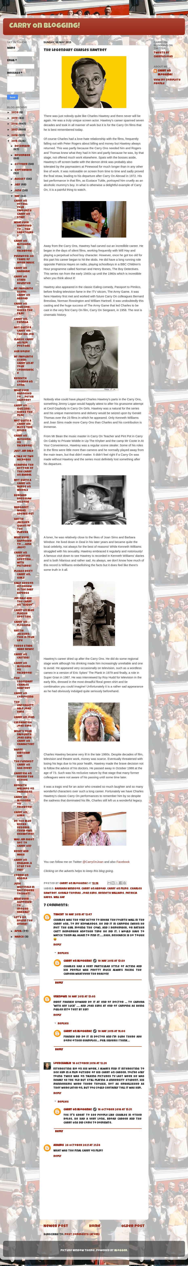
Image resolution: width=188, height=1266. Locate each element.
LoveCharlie (62, 1063)
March (19, 937)
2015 (14, 141)
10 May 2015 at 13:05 (81, 997)
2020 (15, 112)
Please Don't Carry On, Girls (23, 574)
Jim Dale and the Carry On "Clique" (23, 601)
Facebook (123, 861)
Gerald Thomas (69, 893)
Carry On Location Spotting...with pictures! (23, 560)
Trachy (58, 915)
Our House (22, 351)
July (18, 185)
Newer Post (55, 1226)
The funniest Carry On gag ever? (24, 765)
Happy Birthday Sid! (22, 753)
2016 (14, 135)
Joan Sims (89, 893)
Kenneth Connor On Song (23, 382)
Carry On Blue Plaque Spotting (24, 613)
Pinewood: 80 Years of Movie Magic (24, 259)
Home (94, 1226)
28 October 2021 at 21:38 (82, 1145)
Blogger (120, 1250)
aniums (58, 1145)
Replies (63, 953)
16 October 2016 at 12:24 (89, 1063)
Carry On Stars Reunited (22, 280)
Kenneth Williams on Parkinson (24, 789)
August (20, 179)
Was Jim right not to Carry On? (24, 843)
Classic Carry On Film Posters (24, 343)
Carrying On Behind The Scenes (23, 777)
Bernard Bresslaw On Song (22, 498)
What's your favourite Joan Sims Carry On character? (24, 738)
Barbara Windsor (67, 889)
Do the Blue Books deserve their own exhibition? (24, 828)
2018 (14, 124)
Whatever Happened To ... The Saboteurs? (23, 229)
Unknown (60, 997)
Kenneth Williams (111, 893)
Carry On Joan (24, 717)
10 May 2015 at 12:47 (78, 915)
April (18, 931)
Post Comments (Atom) (81, 1234)
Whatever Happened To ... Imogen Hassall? (23, 906)
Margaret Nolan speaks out (24, 510)
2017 (14, 130)
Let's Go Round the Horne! (23, 920)
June (18, 191)
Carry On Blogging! (44, 26)
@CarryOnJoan (92, 861)
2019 (14, 118)
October (21, 164)
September (23, 170)
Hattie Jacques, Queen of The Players (22, 526)
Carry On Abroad (93, 889)
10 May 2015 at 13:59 (111, 961)
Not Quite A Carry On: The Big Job (24, 331)
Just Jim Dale (23, 451)
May (17, 196)
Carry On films (118, 889)
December (22, 146)
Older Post (133, 1226)
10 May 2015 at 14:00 (111, 1031)
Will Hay (59, 897)
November (22, 155)
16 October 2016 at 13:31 (115, 1110)
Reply (57, 945)
